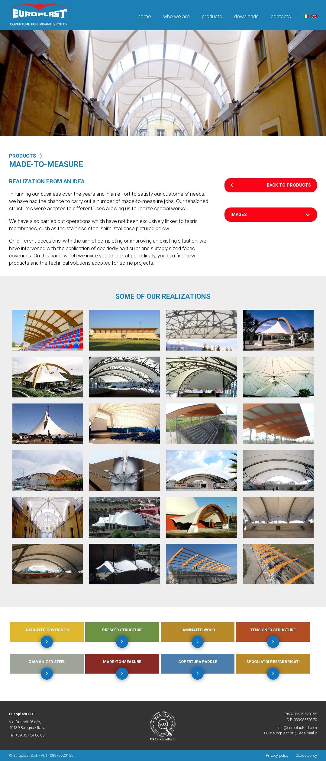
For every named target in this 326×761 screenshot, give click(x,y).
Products (212, 16)
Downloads (246, 16)
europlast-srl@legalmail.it (295, 733)
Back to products (289, 185)
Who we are (176, 16)
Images (239, 214)
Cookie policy (306, 755)
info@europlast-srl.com (297, 727)
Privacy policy (277, 755)
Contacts (281, 16)
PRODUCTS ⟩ (25, 156)
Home (144, 16)
